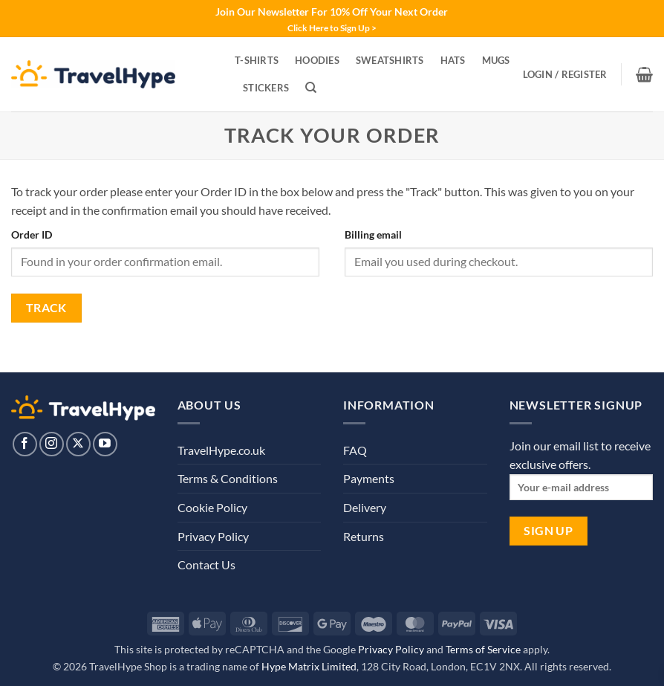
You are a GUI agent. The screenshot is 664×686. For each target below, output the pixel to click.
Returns (363, 536)
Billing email (373, 234)
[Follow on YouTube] (105, 444)
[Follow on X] (78, 444)
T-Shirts (257, 60)
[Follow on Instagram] (51, 444)
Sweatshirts (390, 60)
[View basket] (644, 74)
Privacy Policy (213, 536)
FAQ (355, 450)
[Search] (310, 88)
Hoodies (317, 60)
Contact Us (206, 564)
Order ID (31, 234)
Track (46, 307)
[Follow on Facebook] (25, 444)
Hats (453, 60)
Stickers (266, 88)
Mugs (496, 60)
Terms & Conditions (228, 478)
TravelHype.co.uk (221, 450)
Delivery (364, 507)
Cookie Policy (212, 507)
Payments (368, 478)
